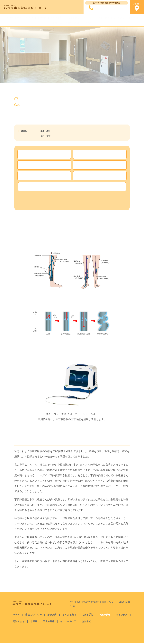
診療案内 (42, 17)
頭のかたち (119, 17)
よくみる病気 (57, 17)
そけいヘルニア (74, 23)
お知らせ (90, 23)
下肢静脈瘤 (88, 17)
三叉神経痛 (56, 23)
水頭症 (132, 17)
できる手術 (73, 17)
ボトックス (104, 17)
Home (10, 17)
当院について (25, 17)
